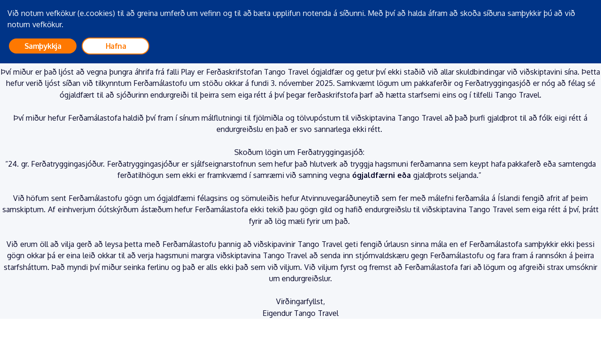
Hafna (116, 46)
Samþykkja (43, 46)
